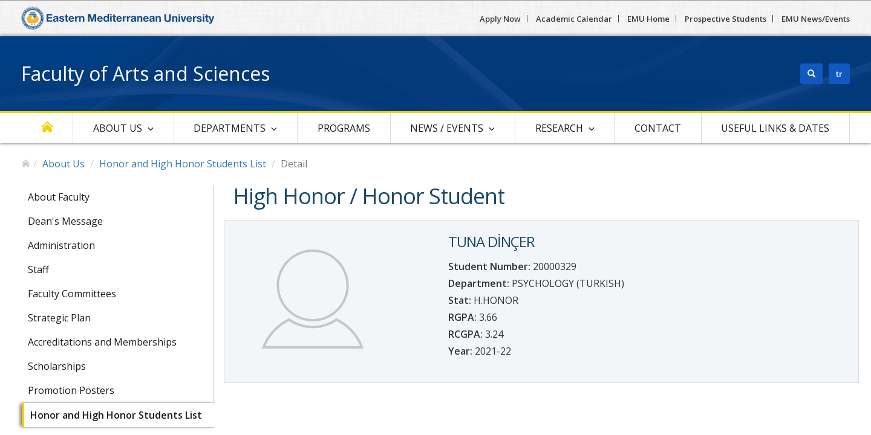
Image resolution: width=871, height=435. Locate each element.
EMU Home (648, 18)
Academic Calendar (574, 18)
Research (559, 128)
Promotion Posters (71, 390)
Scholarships (57, 366)
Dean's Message (65, 221)
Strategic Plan (59, 317)
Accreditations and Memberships (102, 342)
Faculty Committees (72, 293)
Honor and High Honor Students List (182, 163)
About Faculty (59, 197)
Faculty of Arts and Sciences (145, 73)
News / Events (446, 128)
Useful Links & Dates (775, 128)
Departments (230, 128)
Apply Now (500, 18)
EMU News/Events (815, 18)
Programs (344, 128)
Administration (61, 245)
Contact (657, 128)
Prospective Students (725, 18)
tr (839, 73)
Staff (38, 269)
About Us (117, 128)
